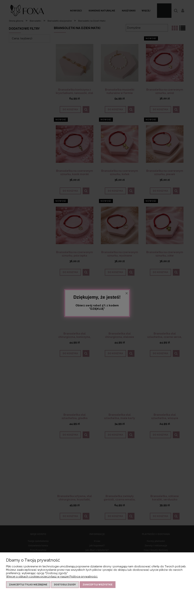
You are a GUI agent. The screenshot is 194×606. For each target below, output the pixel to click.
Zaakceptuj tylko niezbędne (28, 584)
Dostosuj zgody (65, 584)
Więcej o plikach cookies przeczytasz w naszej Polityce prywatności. (52, 576)
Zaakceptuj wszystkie (97, 584)
